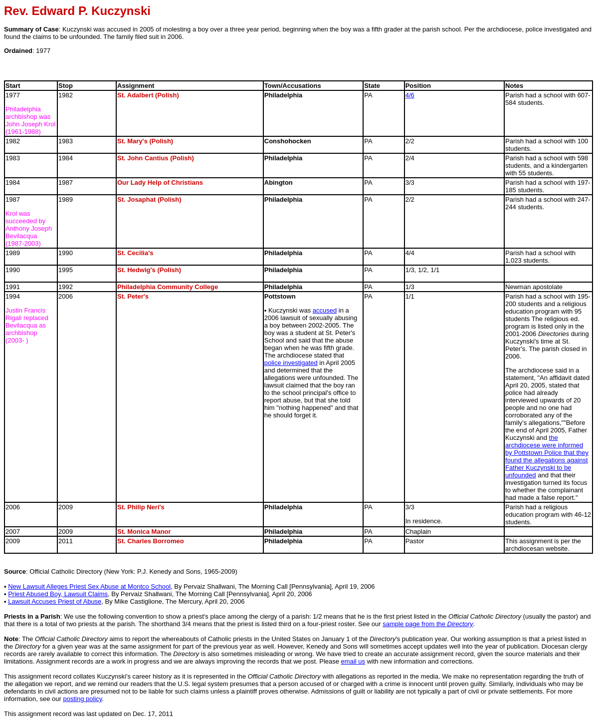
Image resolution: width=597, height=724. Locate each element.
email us (353, 661)
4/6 (409, 95)
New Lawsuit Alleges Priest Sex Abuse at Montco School (89, 586)
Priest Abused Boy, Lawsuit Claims (58, 594)
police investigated (291, 362)
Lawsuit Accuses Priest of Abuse (54, 601)
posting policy (82, 699)
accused (325, 310)
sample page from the (428, 624)
